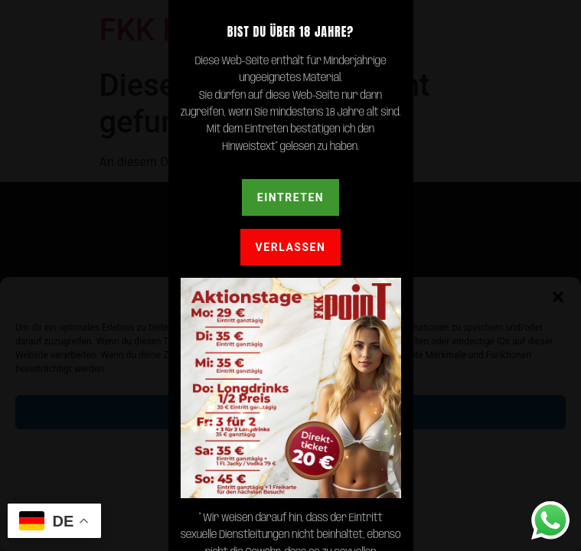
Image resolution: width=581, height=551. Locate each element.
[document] (290, 275)
